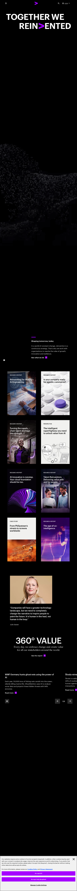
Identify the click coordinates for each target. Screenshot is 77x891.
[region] (38, 873)
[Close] (73, 859)
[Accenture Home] (36, 3)
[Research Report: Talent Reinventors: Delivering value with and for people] (55, 491)
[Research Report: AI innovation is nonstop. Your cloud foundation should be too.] (21, 491)
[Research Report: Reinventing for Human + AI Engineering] (21, 393)
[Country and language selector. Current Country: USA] (66, 3)
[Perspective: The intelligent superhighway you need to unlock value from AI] (55, 442)
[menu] (6, 3)
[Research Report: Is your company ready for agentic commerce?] (55, 393)
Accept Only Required (38, 879)
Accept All (38, 873)
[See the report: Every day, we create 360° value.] (38, 655)
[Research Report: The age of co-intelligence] (55, 539)
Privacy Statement (46, 869)
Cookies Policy (32, 869)
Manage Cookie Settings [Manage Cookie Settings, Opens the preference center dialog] (38, 885)
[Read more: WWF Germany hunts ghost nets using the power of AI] (11, 692)
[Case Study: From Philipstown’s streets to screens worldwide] (21, 539)
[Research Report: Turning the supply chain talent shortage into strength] (21, 442)
